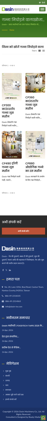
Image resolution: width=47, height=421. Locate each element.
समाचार (8, 390)
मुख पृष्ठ (8, 371)
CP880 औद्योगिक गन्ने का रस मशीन (34, 167)
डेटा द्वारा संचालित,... (10, 336)
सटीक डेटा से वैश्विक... (11, 347)
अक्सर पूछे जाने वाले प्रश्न (14, 394)
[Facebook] (3, 270)
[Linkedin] (10, 270)
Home (12, 30)
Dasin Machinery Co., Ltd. (30, 411)
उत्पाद (7, 380)
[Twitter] (6, 270)
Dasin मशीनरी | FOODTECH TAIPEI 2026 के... (22, 325)
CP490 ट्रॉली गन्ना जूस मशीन (10, 167)
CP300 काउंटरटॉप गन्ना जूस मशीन (8, 110)
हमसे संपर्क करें (11, 399)
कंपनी (7, 375)
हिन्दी (43, 3)
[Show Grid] (39, 50)
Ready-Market (35, 417)
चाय (6, 385)
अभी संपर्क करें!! (23, 231)
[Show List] (43, 50)
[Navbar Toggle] (42, 9)
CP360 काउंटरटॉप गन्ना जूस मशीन (31, 103)
